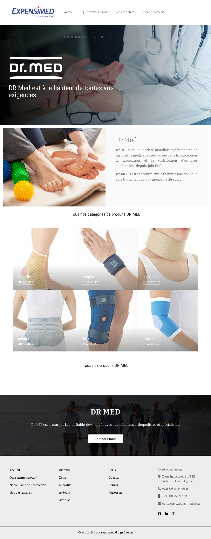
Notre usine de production (28, 485)
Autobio (64, 492)
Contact (99, 37)
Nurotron (115, 492)
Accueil (69, 12)
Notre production (154, 12)
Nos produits (125, 12)
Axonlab (64, 500)
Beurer (113, 485)
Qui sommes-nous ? (95, 12)
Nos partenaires (75, 37)
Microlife (65, 485)
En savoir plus (132, 197)
